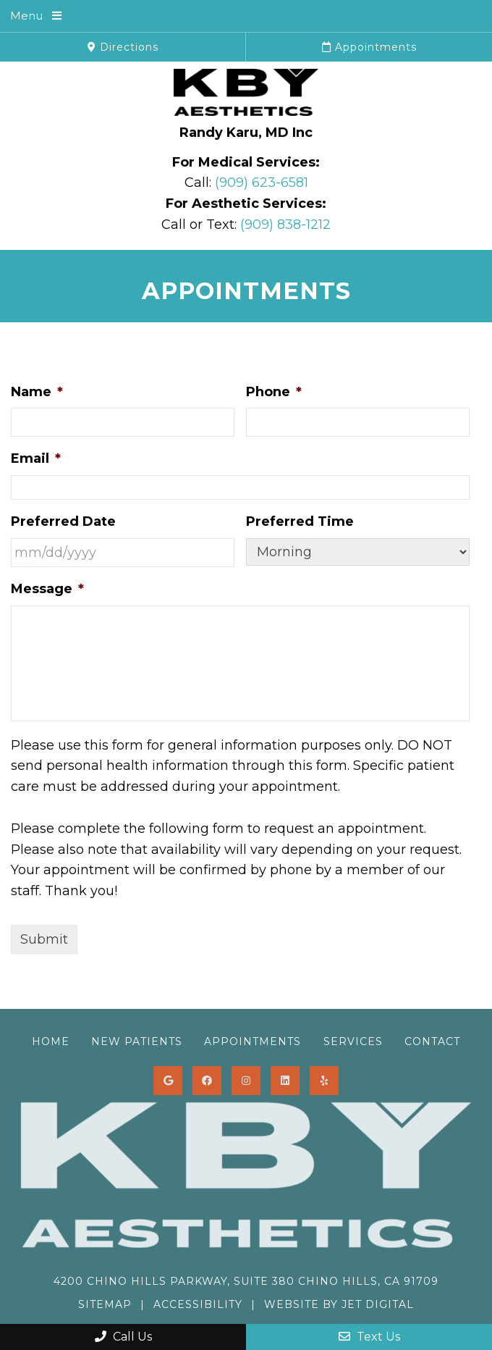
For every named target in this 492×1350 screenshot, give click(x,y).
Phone (274, 392)
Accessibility (197, 1304)
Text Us (369, 1336)
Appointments (369, 47)
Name (37, 392)
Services (353, 1041)
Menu (26, 15)
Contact (432, 1041)
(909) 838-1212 (285, 224)
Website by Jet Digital (339, 1304)
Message (47, 589)
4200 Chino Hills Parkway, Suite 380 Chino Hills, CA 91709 (246, 1281)
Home (50, 1041)
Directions (123, 47)
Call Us (123, 1336)
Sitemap (105, 1304)
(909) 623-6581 (261, 182)
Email (36, 458)
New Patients (136, 1041)
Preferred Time (300, 521)
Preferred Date (63, 521)
